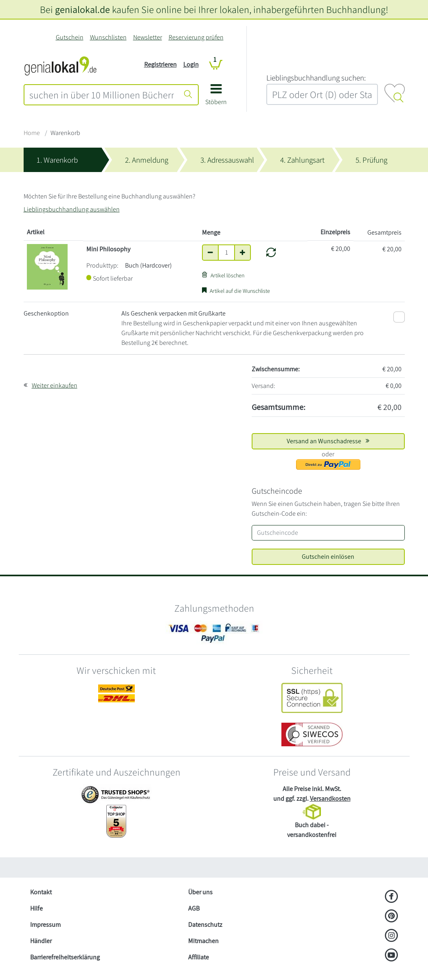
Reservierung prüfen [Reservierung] (196, 37)
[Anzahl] (226, 252)
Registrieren (160, 64)
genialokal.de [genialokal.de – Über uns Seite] (82, 9)
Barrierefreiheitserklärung (65, 957)
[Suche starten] (188, 95)
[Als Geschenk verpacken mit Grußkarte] (398, 317)
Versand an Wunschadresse (328, 441)
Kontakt (41, 892)
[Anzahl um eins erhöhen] (242, 252)
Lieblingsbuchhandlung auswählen (72, 209)
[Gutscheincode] (328, 532)
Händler (41, 941)
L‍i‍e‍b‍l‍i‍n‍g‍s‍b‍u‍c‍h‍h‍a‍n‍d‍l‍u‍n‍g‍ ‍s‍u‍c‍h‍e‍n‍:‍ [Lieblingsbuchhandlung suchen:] (316, 77)
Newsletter (147, 37)
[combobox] (101, 95)
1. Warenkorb (57, 160)
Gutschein (69, 37)
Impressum (45, 924)
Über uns (200, 892)
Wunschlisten (108, 37)
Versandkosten (330, 798)
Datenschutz (205, 924)
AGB (194, 908)
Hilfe (36, 908)
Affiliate (198, 957)
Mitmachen (203, 941)
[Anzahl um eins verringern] (210, 252)
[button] (216, 97)
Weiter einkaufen (54, 385)
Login (191, 64)
